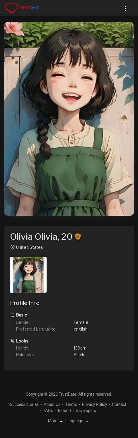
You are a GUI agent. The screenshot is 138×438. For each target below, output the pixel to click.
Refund (64, 410)
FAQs (48, 410)
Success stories (24, 404)
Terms (71, 404)
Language (77, 420)
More (56, 420)
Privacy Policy (94, 404)
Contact (119, 404)
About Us (52, 404)
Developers (86, 410)
